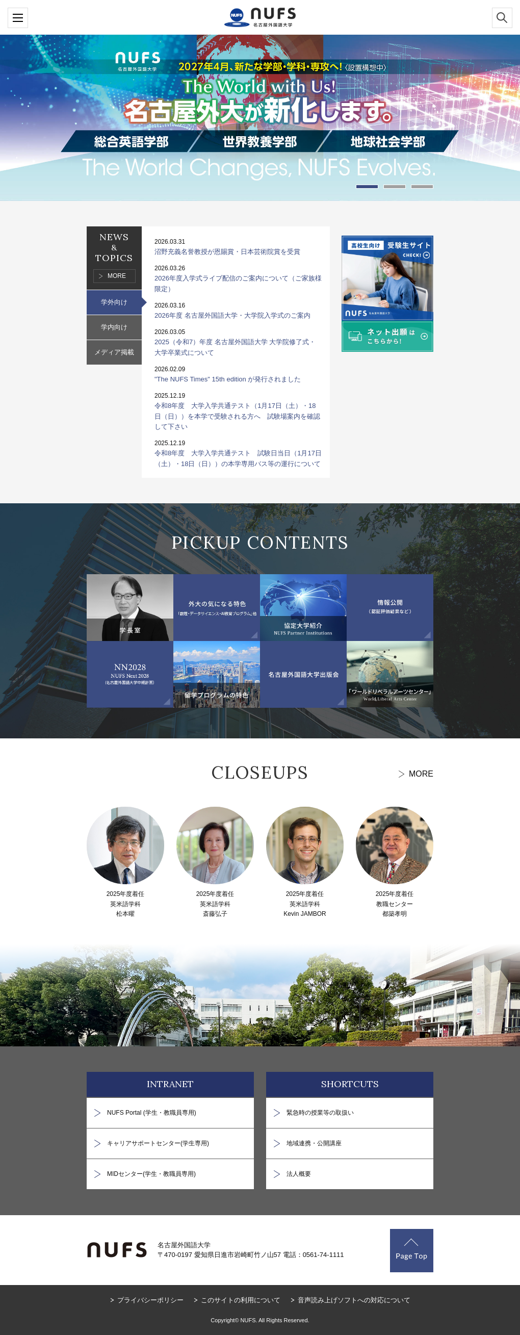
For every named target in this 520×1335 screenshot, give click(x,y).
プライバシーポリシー (150, 1300)
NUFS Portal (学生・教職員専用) (151, 1112)
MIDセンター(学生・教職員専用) (151, 1173)
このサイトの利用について (240, 1300)
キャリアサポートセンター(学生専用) (158, 1143)
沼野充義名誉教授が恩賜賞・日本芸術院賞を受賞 (227, 251)
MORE (117, 275)
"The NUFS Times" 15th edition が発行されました (227, 379)
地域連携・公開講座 (314, 1143)
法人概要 (299, 1173)
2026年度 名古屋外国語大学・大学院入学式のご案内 (232, 315)
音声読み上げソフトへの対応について (354, 1300)
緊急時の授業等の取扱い (320, 1112)
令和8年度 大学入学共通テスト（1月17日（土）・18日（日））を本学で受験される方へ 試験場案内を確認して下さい (237, 416)
